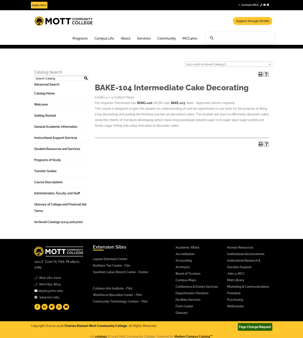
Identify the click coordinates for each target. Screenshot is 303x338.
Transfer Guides (45, 171)
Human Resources (240, 247)
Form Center (184, 306)
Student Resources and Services (57, 149)
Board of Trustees (188, 273)
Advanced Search (46, 84)
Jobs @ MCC (236, 273)
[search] (240, 38)
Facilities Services (188, 299)
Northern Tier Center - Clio (111, 265)
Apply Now (39, 5)
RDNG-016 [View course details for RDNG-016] (144, 103)
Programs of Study (47, 160)
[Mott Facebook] (37, 307)
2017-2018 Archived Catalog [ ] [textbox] (206, 64)
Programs (80, 38)
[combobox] (228, 64)
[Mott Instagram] (59, 307)
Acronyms (183, 267)
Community (166, 38)
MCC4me (189, 38)
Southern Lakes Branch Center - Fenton (120, 272)
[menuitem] (80, 38)
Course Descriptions (48, 182)
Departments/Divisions (192, 293)
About (126, 38)
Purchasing (235, 299)
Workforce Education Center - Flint (117, 295)
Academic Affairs (187, 247)
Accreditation (185, 254)
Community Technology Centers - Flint (120, 301)
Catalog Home (44, 93)
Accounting (184, 260)
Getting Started (45, 115)
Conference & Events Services (197, 286)
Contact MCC (254, 5)
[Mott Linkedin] (45, 307)
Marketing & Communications (248, 286)
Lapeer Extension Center (110, 259)
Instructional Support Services (55, 138)
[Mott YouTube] (66, 307)
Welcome (41, 104)
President (234, 293)
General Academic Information (55, 126)
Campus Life (104, 38)
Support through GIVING (252, 21)
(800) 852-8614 (50, 284)
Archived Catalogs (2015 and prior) (58, 222)
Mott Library (235, 280)
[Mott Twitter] (52, 307)
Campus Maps (186, 280)
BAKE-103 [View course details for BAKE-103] (178, 103)
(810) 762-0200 (50, 277)
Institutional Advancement (245, 254)
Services (144, 38)
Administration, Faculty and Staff (57, 193)
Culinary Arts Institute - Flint (112, 288)
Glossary (182, 312)
